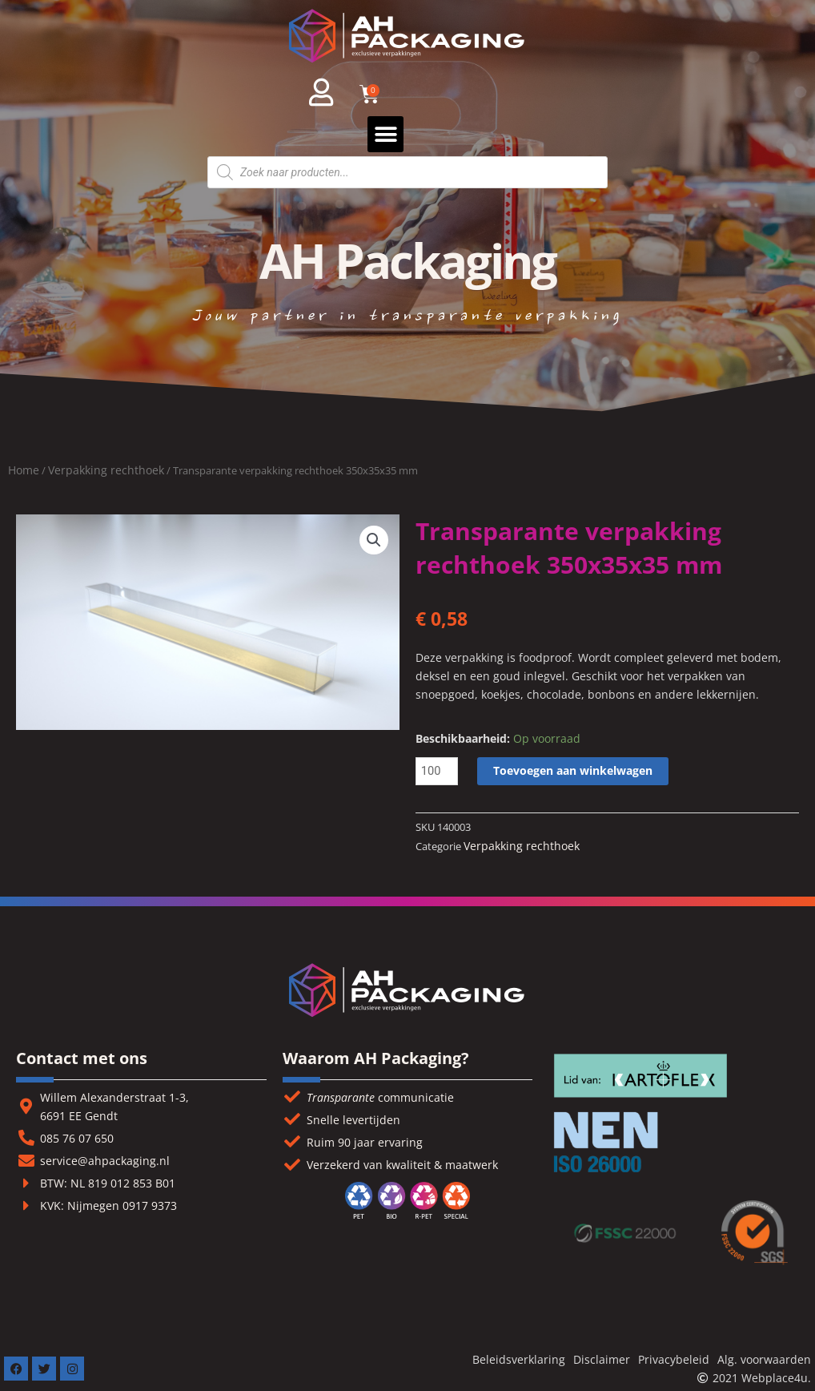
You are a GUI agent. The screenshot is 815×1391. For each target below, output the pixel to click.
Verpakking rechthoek (106, 470)
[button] (385, 134)
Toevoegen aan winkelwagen (573, 770)
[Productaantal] (437, 771)
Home (23, 470)
